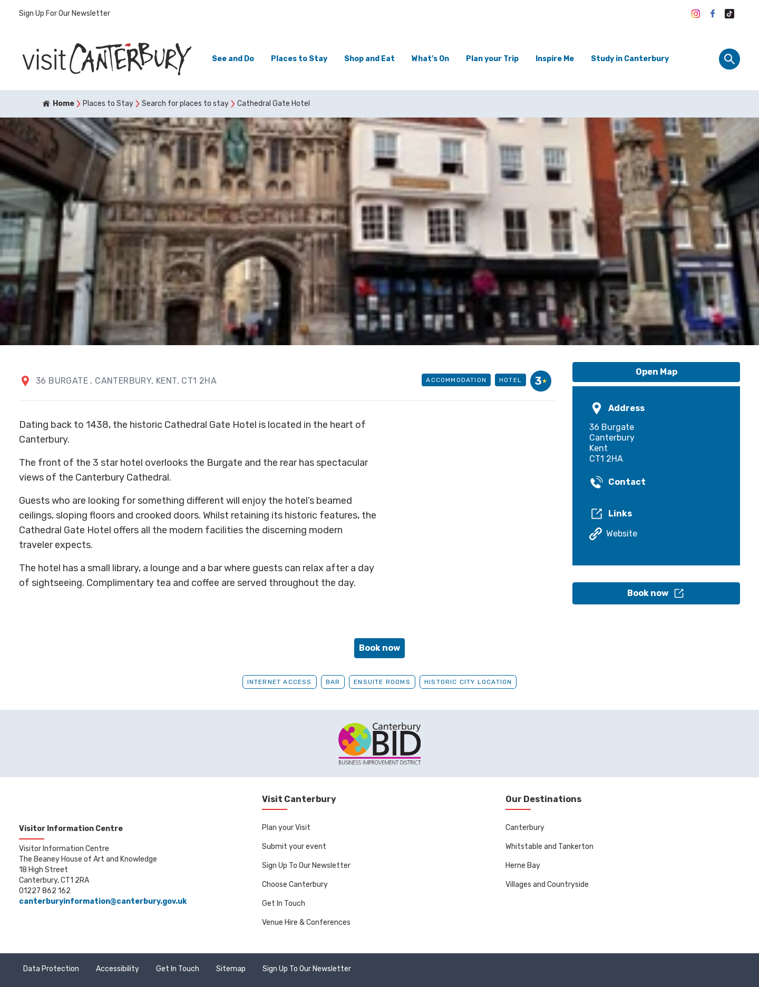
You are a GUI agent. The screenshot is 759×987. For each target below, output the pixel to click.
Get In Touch (283, 903)
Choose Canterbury (295, 884)
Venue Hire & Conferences (306, 922)
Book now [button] (379, 648)
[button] (656, 593)
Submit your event (294, 846)
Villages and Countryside (547, 884)
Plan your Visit (286, 827)
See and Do (233, 58)
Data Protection (51, 968)
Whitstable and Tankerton (549, 846)
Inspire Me (555, 58)
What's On (430, 58)
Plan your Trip (492, 58)
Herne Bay (522, 865)
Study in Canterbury (630, 58)
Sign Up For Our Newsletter (64, 13)
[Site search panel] (729, 59)
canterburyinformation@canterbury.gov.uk (103, 901)
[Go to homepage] (106, 59)
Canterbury (524, 827)
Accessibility (117, 968)
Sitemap (231, 968)
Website (613, 533)
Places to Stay (299, 58)
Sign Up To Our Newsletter (306, 865)
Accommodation (456, 380)
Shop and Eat (369, 58)
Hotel (510, 380)
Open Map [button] (656, 372)
